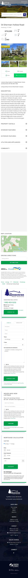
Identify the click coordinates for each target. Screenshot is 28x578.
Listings (7, 282)
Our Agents (21, 310)
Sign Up (16, 535)
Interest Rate (7, 458)
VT (11, 282)
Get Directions (14, 262)
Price (5, 447)
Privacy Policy (12, 373)
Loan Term (6, 441)
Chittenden (16, 282)
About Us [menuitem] (14, 512)
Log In (11, 535)
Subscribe (10, 423)
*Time (5, 342)
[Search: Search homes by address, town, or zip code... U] (14, 14)
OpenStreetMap (20, 251)
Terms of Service (7, 384)
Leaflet (14, 251)
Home (2, 282)
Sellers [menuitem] (14, 510)
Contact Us (10, 312)
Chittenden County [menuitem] (14, 521)
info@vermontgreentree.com (14, 532)
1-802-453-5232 (10, 302)
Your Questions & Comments (10, 347)
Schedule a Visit (19, 322)
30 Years (6, 443)
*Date (5, 337)
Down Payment (7, 453)
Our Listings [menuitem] (14, 507)
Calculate (11, 466)
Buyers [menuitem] (14, 509)
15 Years (11, 443)
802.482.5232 (19, 499)
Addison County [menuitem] (14, 519)
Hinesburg (22, 282)
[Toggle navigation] (25, 4)
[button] (24, 14)
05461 (3, 284)
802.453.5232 (24, 1)
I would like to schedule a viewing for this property (14, 356)
